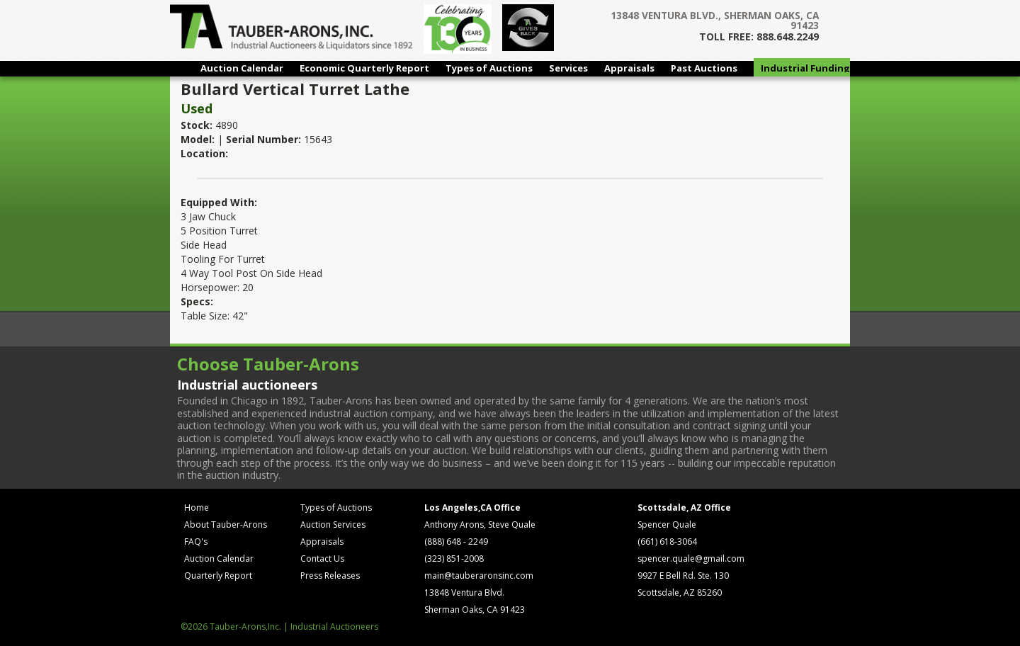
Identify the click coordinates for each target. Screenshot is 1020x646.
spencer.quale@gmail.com (691, 558)
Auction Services (333, 524)
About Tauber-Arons (225, 524)
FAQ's (196, 542)
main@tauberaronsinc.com (478, 576)
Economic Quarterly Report (364, 68)
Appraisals (629, 68)
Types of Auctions (489, 68)
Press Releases (330, 576)
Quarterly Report (218, 576)
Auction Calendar (241, 68)
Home (196, 508)
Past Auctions (704, 68)
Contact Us (322, 558)
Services (568, 68)
